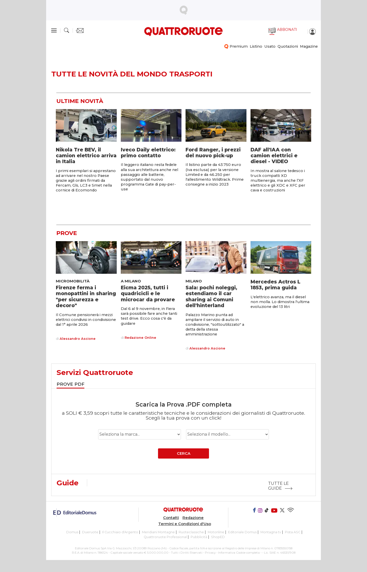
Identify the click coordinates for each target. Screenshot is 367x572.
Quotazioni (288, 46)
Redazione (193, 517)
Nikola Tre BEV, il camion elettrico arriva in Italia (86, 156)
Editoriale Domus (242, 532)
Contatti (171, 517)
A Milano (131, 281)
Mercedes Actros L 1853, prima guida (275, 285)
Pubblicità (199, 537)
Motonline (216, 532)
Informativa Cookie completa (239, 552)
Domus (72, 532)
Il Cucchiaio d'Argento (120, 532)
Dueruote (90, 532)
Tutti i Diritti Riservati (186, 552)
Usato (270, 46)
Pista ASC (292, 532)
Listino (256, 46)
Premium (239, 46)
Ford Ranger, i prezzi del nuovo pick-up (213, 153)
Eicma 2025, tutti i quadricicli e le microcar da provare (148, 293)
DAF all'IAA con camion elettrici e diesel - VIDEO (274, 156)
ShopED (218, 537)
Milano (194, 281)
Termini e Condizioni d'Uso (184, 524)
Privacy (210, 552)
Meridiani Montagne (158, 532)
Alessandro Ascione (78, 339)
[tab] (70, 384)
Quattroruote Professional (165, 537)
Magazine (309, 46)
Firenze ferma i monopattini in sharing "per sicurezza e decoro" (86, 296)
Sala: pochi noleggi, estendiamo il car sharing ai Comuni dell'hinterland (211, 296)
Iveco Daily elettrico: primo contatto (148, 153)
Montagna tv (270, 532)
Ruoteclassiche (191, 532)
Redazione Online (140, 338)
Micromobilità (72, 281)
